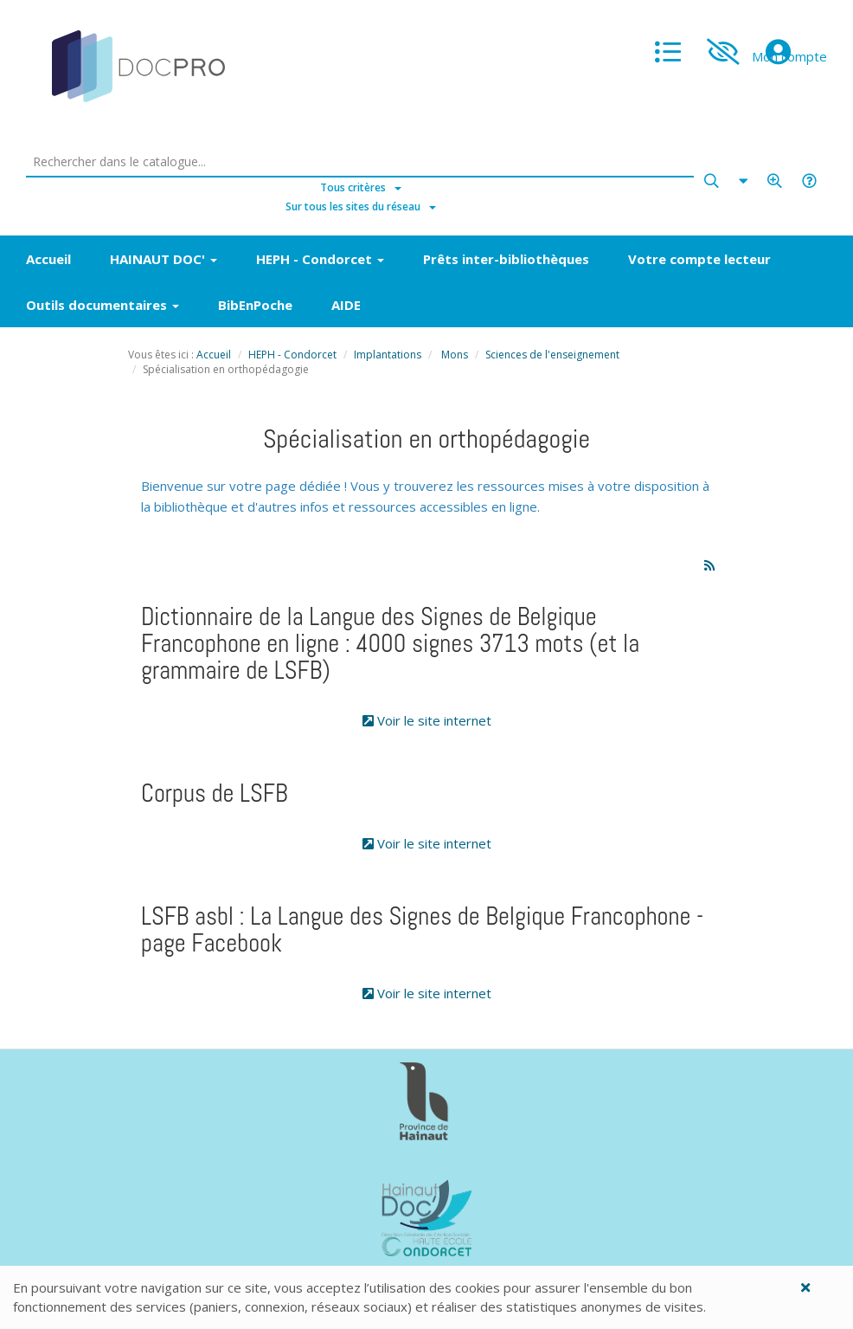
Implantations (387, 354)
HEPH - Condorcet (292, 354)
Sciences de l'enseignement (552, 354)
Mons (453, 354)
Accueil (213, 354)
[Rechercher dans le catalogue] (360, 162)
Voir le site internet (426, 720)
